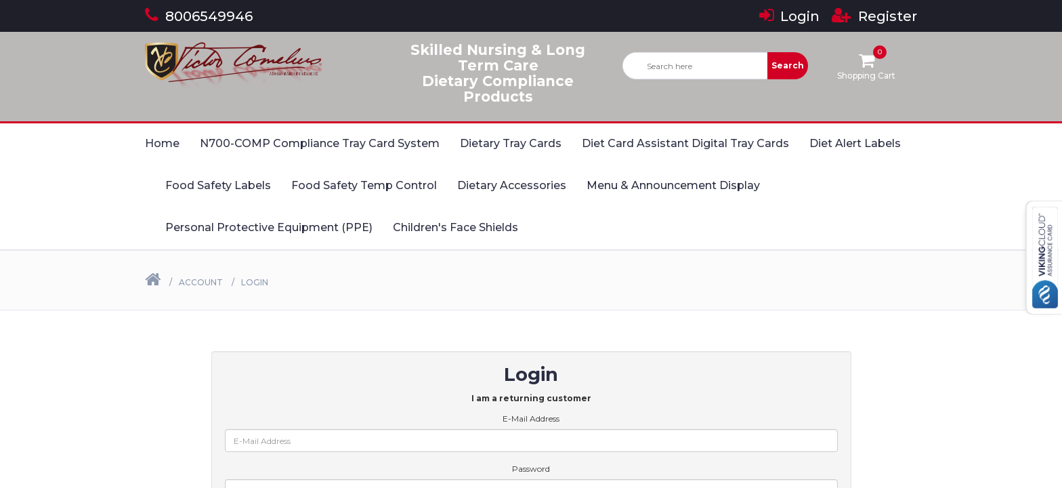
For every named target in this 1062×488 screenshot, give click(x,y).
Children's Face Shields (455, 227)
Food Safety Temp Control (364, 185)
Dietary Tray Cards (510, 143)
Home (162, 143)
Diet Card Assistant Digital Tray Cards (685, 143)
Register (874, 16)
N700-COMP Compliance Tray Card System (320, 143)
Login (789, 16)
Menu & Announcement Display (673, 185)
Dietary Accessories (511, 185)
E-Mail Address (531, 418)
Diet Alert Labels (855, 143)
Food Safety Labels (218, 185)
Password (531, 469)
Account (201, 282)
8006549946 (199, 16)
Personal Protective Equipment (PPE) (269, 227)
